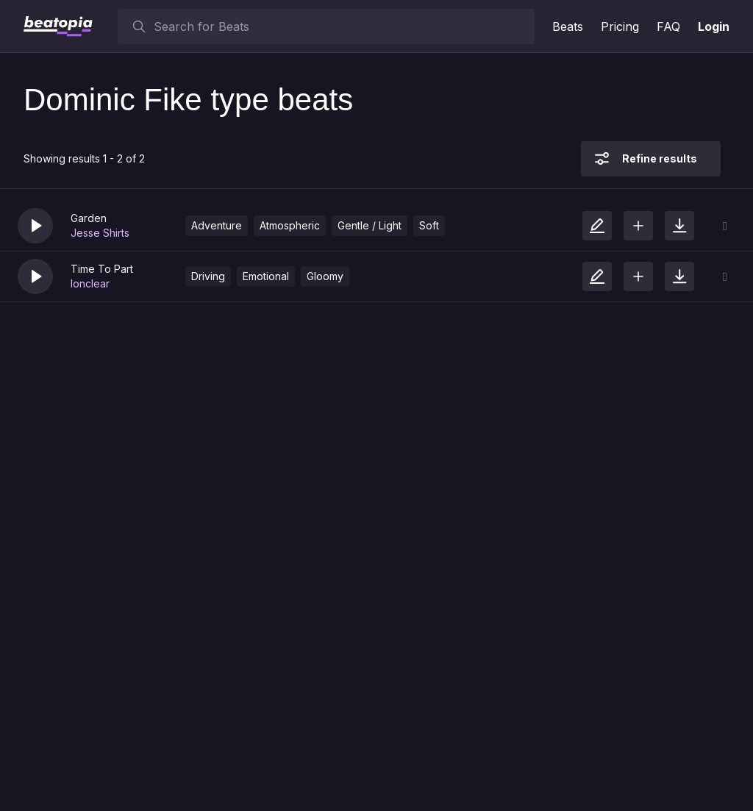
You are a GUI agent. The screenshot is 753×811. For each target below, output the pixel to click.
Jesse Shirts (100, 232)
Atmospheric (290, 225)
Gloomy (325, 276)
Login (713, 26)
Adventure (216, 225)
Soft (429, 225)
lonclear (90, 283)
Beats (567, 26)
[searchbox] (341, 26)
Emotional (266, 276)
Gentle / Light (370, 225)
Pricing (620, 26)
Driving (208, 276)
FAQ (668, 26)
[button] (35, 225)
